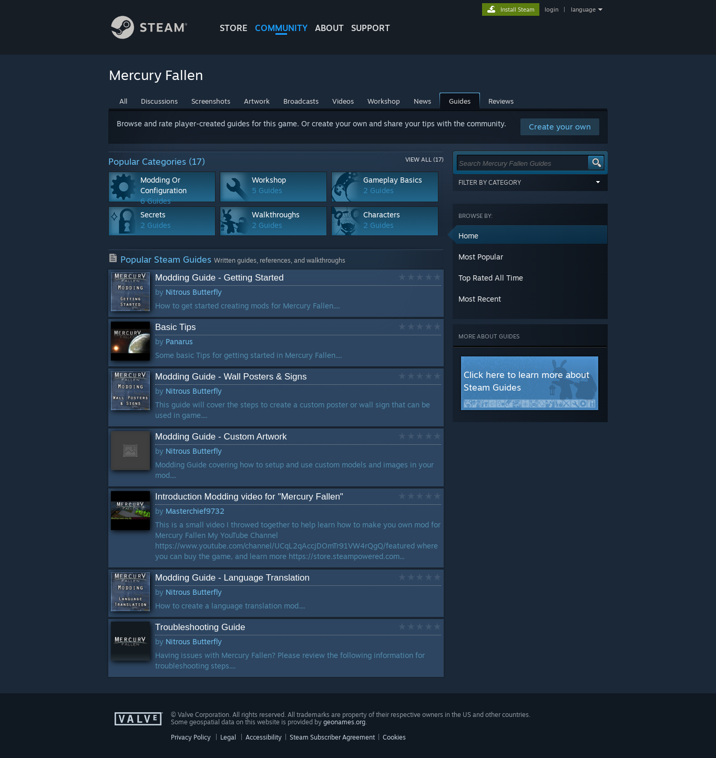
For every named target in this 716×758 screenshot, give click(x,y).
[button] (530, 235)
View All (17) (424, 159)
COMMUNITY (281, 28)
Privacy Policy (191, 737)
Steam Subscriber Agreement (332, 737)
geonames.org (344, 722)
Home (468, 235)
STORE (234, 28)
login (551, 9)
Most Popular (480, 256)
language (583, 9)
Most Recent (479, 298)
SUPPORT (370, 28)
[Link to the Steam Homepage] (157, 36)
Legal (228, 737)
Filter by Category (530, 182)
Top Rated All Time (490, 277)
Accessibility (264, 737)
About (329, 28)
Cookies (394, 737)
